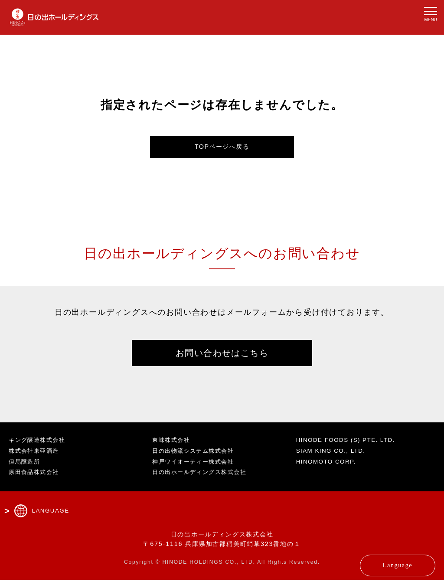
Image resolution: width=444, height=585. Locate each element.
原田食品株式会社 (36, 477)
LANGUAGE (52, 516)
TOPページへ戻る (222, 148)
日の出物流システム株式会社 (196, 455)
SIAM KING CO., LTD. (334, 455)
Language (381, 561)
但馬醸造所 (26, 466)
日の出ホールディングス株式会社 (203, 477)
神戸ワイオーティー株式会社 (196, 466)
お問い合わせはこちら (222, 356)
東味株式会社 (172, 445)
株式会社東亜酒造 (36, 455)
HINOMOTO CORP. (329, 466)
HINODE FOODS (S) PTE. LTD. (350, 445)
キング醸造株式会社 (39, 445)
